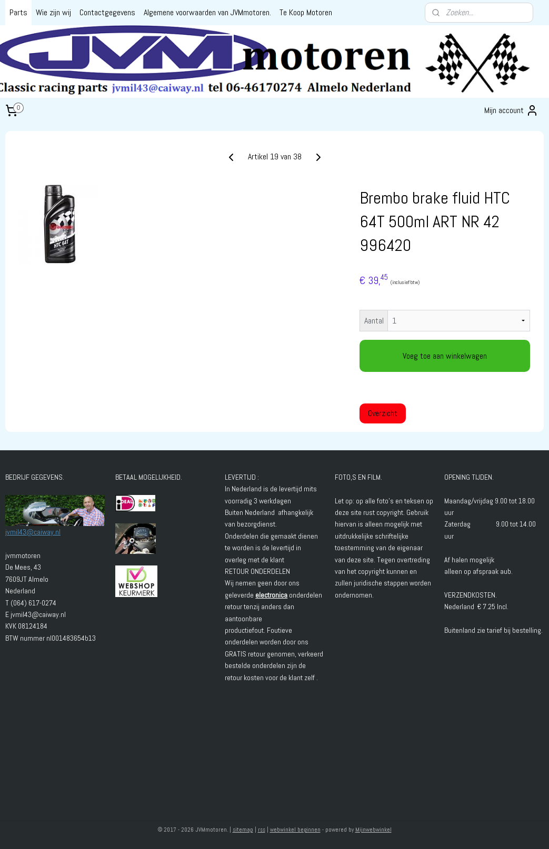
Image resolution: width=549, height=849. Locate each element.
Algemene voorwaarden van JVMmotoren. (207, 12)
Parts (18, 12)
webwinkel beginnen (295, 829)
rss (261, 829)
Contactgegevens (107, 12)
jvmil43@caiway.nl (33, 532)
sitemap (243, 829)
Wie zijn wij (53, 12)
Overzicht (382, 413)
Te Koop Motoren (306, 12)
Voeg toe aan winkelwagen (445, 355)
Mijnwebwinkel (373, 829)
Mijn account (511, 110)
